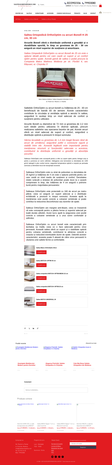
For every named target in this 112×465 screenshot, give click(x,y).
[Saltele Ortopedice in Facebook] (59, 457)
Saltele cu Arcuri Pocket (49, 19)
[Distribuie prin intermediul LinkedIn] (33, 328)
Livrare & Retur (56, 446)
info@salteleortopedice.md (23, 449)
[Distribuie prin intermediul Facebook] (25, 328)
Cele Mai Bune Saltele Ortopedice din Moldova (82, 364)
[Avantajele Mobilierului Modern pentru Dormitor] (28, 353)
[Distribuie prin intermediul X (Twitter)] (29, 328)
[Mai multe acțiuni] (87, 31)
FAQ (52, 453)
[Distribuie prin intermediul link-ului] (37, 328)
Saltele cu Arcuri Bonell (31, 19)
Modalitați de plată (57, 448)
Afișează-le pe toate (91, 343)
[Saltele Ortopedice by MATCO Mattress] (56, 457)
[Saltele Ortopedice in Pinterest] (63, 457)
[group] (56, 417)
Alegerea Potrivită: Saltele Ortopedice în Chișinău (55, 364)
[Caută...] (50, 4)
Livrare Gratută (20, 430)
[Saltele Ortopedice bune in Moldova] (83, 353)
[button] (100, 5)
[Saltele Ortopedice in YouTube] (52, 457)
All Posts (18, 19)
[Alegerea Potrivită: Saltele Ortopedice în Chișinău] (56, 353)
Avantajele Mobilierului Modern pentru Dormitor (26, 364)
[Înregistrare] (83, 447)
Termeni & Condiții (57, 444)
